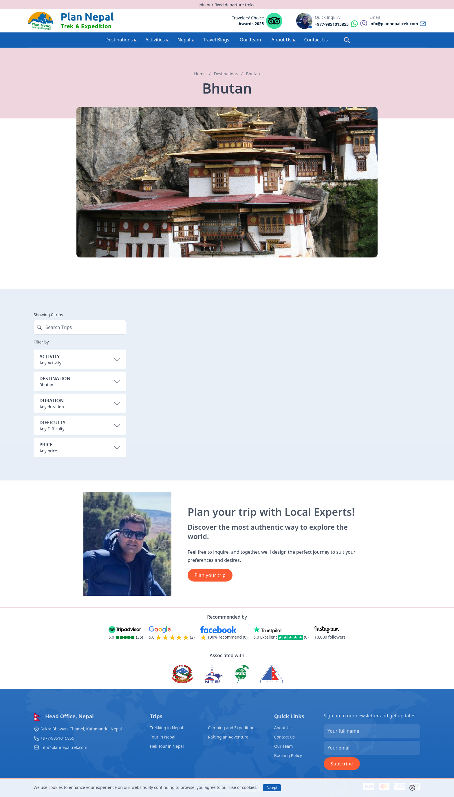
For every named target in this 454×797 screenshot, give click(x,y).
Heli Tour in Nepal (167, 746)
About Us (284, 39)
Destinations (121, 39)
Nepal (185, 39)
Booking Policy (288, 755)
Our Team (250, 39)
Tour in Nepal (162, 737)
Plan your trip (210, 575)
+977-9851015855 (57, 738)
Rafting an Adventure (228, 737)
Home (200, 73)
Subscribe (342, 764)
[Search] (347, 40)
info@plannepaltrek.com (64, 747)
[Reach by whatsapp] (341, 23)
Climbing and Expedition (231, 727)
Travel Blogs (216, 39)
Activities (157, 39)
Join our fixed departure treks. (227, 5)
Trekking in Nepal (166, 727)
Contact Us (316, 39)
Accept (271, 787)
